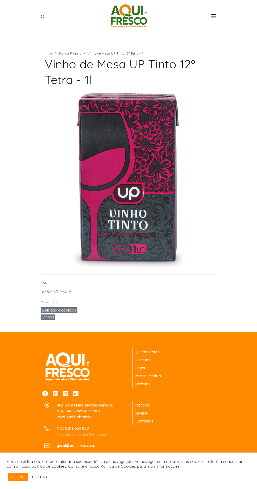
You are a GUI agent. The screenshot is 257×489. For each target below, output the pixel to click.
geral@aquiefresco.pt (76, 445)
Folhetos (142, 360)
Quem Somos (147, 352)
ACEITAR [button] (17, 477)
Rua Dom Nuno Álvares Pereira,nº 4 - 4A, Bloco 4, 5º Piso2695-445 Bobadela (85, 411)
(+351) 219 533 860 (73, 428)
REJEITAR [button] (39, 477)
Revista (141, 413)
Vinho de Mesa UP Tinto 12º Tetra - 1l (116, 53)
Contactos (144, 421)
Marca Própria (70, 53)
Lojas (140, 368)
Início (49, 53)
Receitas (142, 384)
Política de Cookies (118, 466)
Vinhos (48, 317)
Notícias (142, 405)
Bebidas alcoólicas (59, 310)
